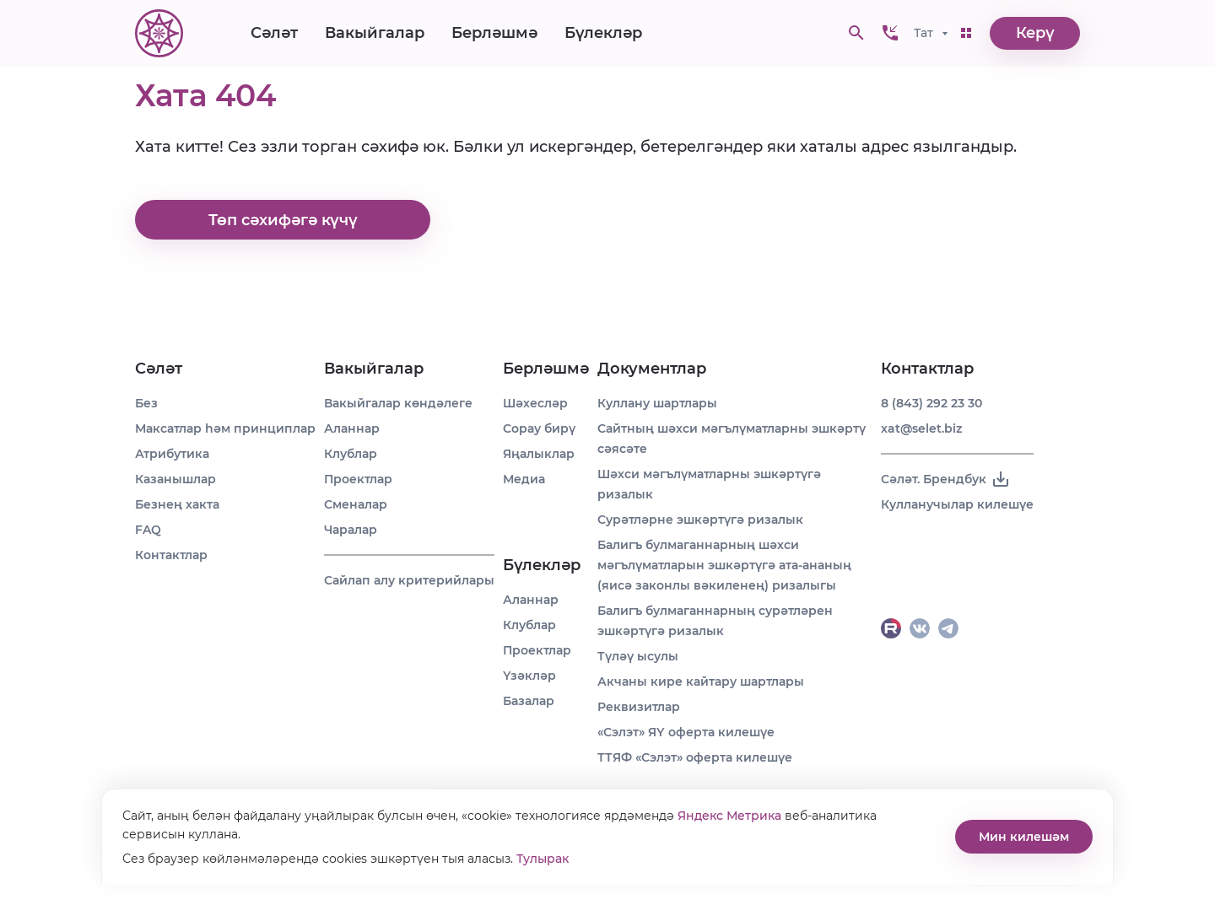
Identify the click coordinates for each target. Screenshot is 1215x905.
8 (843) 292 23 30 (931, 403)
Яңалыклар (539, 453)
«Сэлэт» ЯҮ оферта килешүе (686, 732)
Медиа (524, 479)
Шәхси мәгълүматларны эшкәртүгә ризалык (709, 484)
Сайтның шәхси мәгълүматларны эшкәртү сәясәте (731, 438)
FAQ (148, 529)
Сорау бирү (539, 428)
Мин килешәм (1024, 836)
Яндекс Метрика (729, 815)
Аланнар (352, 428)
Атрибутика (172, 453)
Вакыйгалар (374, 33)
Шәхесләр (535, 403)
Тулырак (542, 858)
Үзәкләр (529, 675)
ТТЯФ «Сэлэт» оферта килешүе (694, 757)
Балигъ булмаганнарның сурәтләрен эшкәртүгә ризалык (715, 620)
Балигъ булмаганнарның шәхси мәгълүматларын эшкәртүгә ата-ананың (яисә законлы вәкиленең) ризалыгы (724, 565)
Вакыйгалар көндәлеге (398, 403)
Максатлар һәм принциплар (225, 428)
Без (146, 403)
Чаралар (350, 529)
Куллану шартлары (657, 403)
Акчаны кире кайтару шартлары (700, 681)
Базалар (528, 700)
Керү (1035, 33)
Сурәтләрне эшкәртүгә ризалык (700, 519)
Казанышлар (175, 479)
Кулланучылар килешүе (957, 504)
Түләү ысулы (637, 656)
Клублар (350, 453)
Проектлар (358, 479)
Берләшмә (494, 33)
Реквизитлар (638, 706)
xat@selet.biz (921, 428)
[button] (890, 34)
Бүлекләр (603, 33)
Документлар (651, 368)
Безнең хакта (177, 504)
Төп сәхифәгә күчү (283, 220)
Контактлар (171, 555)
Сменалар (355, 504)
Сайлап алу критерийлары (409, 580)
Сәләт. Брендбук (946, 479)
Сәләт (274, 33)
